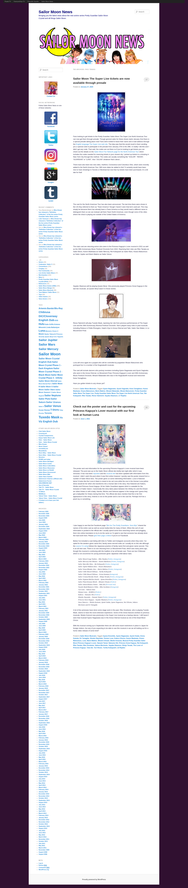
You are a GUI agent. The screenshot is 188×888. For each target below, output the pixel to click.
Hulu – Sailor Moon (45, 440)
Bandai (50, 308)
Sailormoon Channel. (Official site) (50, 478)
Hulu (41, 324)
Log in (41, 863)
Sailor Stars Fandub (45, 476)
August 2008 (43, 852)
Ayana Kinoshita (109, 636)
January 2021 (43, 610)
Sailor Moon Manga (45, 288)
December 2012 (44, 819)
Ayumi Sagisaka (123, 389)
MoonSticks (43, 451)
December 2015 (44, 742)
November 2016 (44, 718)
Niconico (42, 457)
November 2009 (44, 850)
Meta (40, 277)
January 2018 (43, 688)
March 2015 (42, 761)
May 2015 (42, 757)
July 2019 (42, 649)
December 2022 (44, 565)
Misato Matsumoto (127, 391)
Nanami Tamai (102, 643)
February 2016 (43, 738)
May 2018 (42, 679)
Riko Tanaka (86, 396)
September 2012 (44, 826)
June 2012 (42, 832)
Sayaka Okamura (111, 396)
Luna (84, 641)
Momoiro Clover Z (51, 331)
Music (41, 334)
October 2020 (43, 617)
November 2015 (44, 744)
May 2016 (42, 731)
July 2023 (42, 550)
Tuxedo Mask (49, 417)
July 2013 (42, 804)
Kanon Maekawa (132, 638)
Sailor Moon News (47, 1)
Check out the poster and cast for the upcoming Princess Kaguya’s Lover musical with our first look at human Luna (104, 410)
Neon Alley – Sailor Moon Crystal (50, 455)
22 (146, 407)
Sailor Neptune (52, 395)
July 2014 (42, 779)
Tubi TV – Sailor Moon (46, 487)
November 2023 (44, 546)
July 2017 (42, 701)
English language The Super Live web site (92, 144)
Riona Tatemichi (98, 396)
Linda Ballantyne (52, 327)
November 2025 (44, 516)
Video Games (43, 296)
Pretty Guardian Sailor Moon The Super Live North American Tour (119, 393)
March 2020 (42, 632)
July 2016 (42, 727)
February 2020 (43, 634)
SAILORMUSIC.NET (45, 483)
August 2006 (43, 854)
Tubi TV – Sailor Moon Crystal (49, 489)
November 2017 (44, 692)
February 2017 (43, 712)
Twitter (110, 559)
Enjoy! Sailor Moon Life (47, 438)
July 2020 (42, 623)
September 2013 (44, 800)
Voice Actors (43, 299)
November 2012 (44, 822)
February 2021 (43, 608)
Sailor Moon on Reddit (46, 470)
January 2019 (43, 662)
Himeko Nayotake (96, 638)
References (42, 283)
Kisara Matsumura (87, 391)
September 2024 (44, 529)
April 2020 (42, 630)
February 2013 (43, 815)
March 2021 (42, 606)
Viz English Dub (48, 421)
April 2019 (42, 656)
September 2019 (44, 645)
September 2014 (44, 774)
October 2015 (43, 746)
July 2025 (42, 520)
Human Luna (108, 638)
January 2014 (43, 791)
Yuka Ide (90, 648)
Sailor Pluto (44, 399)
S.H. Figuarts (58, 336)
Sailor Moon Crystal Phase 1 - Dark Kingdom (50, 365)
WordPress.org (44, 869)
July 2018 (42, 675)
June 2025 (42, 522)
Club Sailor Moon (44, 431)
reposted (96, 474)
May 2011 (42, 845)
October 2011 (43, 841)
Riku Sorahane (88, 645)
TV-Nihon (42, 491)
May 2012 (42, 835)
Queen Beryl (49, 336)
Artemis (43, 308)
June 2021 (42, 600)
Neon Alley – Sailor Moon (47, 453)
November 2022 (44, 567)
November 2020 (44, 615)
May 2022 (42, 576)
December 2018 (44, 664)
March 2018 (42, 684)
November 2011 (44, 839)
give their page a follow (102, 536)
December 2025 (44, 513)
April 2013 (42, 811)
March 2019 (42, 658)
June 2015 (42, 755)
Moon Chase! (43, 446)
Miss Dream (43, 444)
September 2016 (44, 723)
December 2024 (44, 526)
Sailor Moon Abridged (46, 461)
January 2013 (43, 817)
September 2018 (44, 671)
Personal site (110, 584)
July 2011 (42, 843)
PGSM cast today (44, 459)
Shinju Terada (127, 645)
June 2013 (42, 807)
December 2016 (44, 716)
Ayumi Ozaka (135, 636)
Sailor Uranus (53, 402)
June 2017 (42, 703)
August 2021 (43, 595)
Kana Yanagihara (136, 389)
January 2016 (43, 740)
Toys (40, 294)
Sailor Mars (47, 344)
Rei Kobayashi (142, 643)
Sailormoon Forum (45, 481)
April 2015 (42, 759)
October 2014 (43, 772)
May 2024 (42, 535)
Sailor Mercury (48, 349)
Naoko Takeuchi (50, 334)
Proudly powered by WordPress (94, 879)
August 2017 (43, 699)
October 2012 (43, 824)
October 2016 (43, 720)
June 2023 (42, 552)
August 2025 (43, 518)
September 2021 (44, 593)
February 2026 (43, 511)
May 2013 (42, 809)
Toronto (48, 413)
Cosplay (41, 268)
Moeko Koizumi (116, 641)
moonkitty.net (43, 448)
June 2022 (42, 574)
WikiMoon (42, 494)
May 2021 (42, 602)
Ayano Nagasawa (109, 389)
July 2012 (42, 830)
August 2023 (43, 548)
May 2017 (42, 705)
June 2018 (42, 677)
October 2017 (43, 694)
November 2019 (44, 641)
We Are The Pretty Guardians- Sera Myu (122, 525)
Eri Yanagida (84, 638)
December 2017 (44, 690)
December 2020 (44, 613)
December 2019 (44, 638)
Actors (41, 262)
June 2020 (42, 625)
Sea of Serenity (44, 485)
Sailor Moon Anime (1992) (47, 286)
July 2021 (42, 597)
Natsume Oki (113, 643)
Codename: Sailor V (45, 264)
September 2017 (44, 697)
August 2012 (43, 828)
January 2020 (43, 636)
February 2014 (43, 789)
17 (146, 79)
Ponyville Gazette (33, 1)
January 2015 (43, 766)
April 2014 (42, 785)
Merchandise (43, 275)
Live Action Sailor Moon (47, 273)
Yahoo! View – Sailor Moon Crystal (50, 498)
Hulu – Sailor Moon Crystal (48, 442)
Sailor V (41, 406)
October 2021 (43, 591)
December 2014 (44, 768)
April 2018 (42, 681)
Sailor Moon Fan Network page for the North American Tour (116, 152)
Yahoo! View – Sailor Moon (48, 496)
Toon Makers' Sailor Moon (47, 292)
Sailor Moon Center (45, 463)
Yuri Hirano (98, 648)
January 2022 (43, 585)
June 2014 (42, 781)
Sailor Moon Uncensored (47, 472)
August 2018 (43, 673)
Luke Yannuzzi (44, 218)
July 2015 (42, 753)
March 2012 (42, 837)
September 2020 (44, 619)
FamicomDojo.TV (19, 1)
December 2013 (44, 794)
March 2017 (42, 710)
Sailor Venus (52, 406)
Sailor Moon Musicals (88, 389)
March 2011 (42, 848)
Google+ (51, 182)
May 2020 (42, 628)
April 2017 (42, 707)
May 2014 (42, 783)
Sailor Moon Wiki (44, 474)
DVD (56, 320)
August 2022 (43, 569)
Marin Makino (100, 391)
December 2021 (44, 587)
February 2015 (43, 763)
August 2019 (43, 647)
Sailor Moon (50, 354)
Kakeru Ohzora (119, 638)
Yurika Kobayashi (109, 648)
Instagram (116, 559)
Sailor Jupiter (48, 340)
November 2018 (44, 666)
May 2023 (42, 554)
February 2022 (43, 582)
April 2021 (42, 604)
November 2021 (44, 589)
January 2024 (43, 541)
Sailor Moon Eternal (48, 381)
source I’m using (82, 546)
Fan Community (44, 270)
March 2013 (42, 813)
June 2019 (42, 651)
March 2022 (42, 580)
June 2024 (42, 533)
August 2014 (43, 776)
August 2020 (43, 621)
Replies (122, 396)
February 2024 (43, 539)
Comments (44, 867)
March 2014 (42, 787)
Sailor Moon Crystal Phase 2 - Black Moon (50, 371)
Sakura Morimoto (101, 645)
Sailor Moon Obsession (47, 468)
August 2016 (43, 725)
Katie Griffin (49, 324)
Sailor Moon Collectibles (47, 466)
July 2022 (42, 572)
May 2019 (42, 654)
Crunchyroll (43, 433)
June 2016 (42, 729)
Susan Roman (44, 410)
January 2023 (43, 563)
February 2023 (43, 561)
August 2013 (43, 802)
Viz (61, 417)
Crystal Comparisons (46, 435)
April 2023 (42, 556)
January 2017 (43, 714)
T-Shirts (55, 410)
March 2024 (42, 537)
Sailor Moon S (46, 387)
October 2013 (43, 798)
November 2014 (44, 770)
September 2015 (44, 748)
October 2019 (43, 643)
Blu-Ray (58, 308)
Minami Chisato (103, 641)
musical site (110, 474)
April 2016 (42, 733)
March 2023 (42, 559)
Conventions (43, 266)
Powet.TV (8, 1)
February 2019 (43, 660)
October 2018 (43, 669)
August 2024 (43, 531)
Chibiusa (44, 312)
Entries (43, 865)
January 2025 (43, 524)
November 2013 (44, 796)
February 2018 (43, 686)
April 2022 (42, 578)
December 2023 (44, 544)
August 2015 (43, 750)
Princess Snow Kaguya (127, 643)
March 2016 (42, 735)
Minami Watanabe (112, 391)
